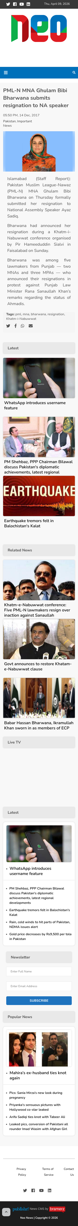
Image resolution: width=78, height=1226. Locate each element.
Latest (13, 348)
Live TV (14, 742)
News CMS (37, 1208)
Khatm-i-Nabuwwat (21, 319)
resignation (56, 314)
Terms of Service (48, 1172)
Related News (20, 550)
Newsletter (20, 957)
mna (26, 314)
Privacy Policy (21, 1172)
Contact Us (69, 1172)
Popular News (20, 1016)
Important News (17, 123)
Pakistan (9, 121)
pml (18, 314)
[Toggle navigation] (6, 73)
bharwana (38, 314)
